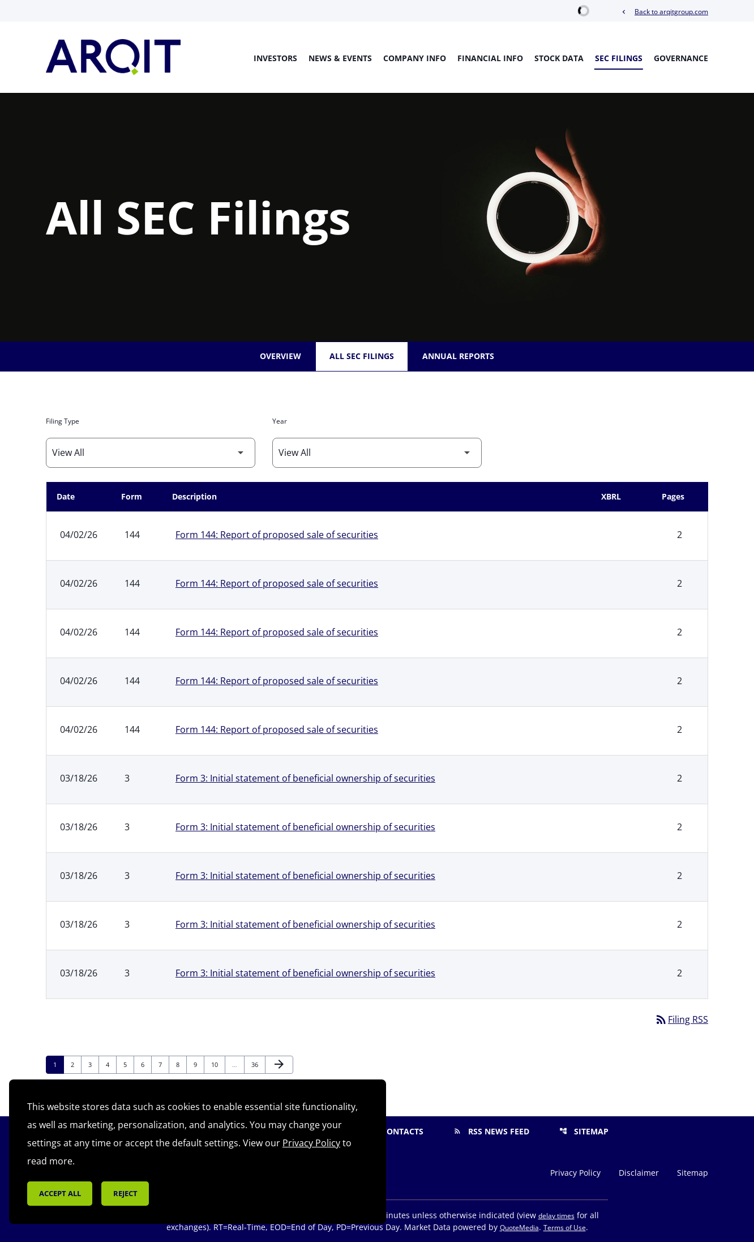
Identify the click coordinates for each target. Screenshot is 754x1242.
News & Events (340, 58)
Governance (681, 58)
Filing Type (62, 421)
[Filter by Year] (377, 453)
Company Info (414, 58)
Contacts (395, 1131)
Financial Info (490, 58)
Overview (280, 356)
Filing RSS (681, 1019)
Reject (125, 1193)
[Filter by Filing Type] (150, 453)
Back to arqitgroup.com (664, 11)
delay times (556, 1215)
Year (279, 421)
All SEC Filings (361, 356)
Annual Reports (458, 356)
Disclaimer (639, 1173)
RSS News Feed (491, 1131)
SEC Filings (618, 58)
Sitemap (584, 1131)
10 (218, 1064)
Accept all (60, 1193)
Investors (275, 58)
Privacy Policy (575, 1173)
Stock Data (559, 58)
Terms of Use (564, 1227)
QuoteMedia (519, 1227)
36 (258, 1064)
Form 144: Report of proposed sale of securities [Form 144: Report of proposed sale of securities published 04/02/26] (276, 534)
